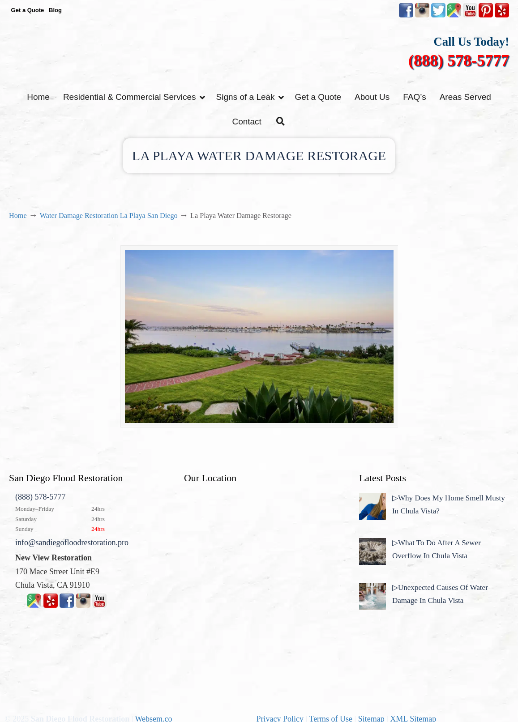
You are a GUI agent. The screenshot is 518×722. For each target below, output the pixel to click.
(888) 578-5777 (458, 60)
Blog (55, 10)
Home (18, 216)
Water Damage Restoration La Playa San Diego (109, 216)
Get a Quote (27, 10)
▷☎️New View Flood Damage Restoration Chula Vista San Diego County (259, 52)
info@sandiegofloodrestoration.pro (71, 542)
